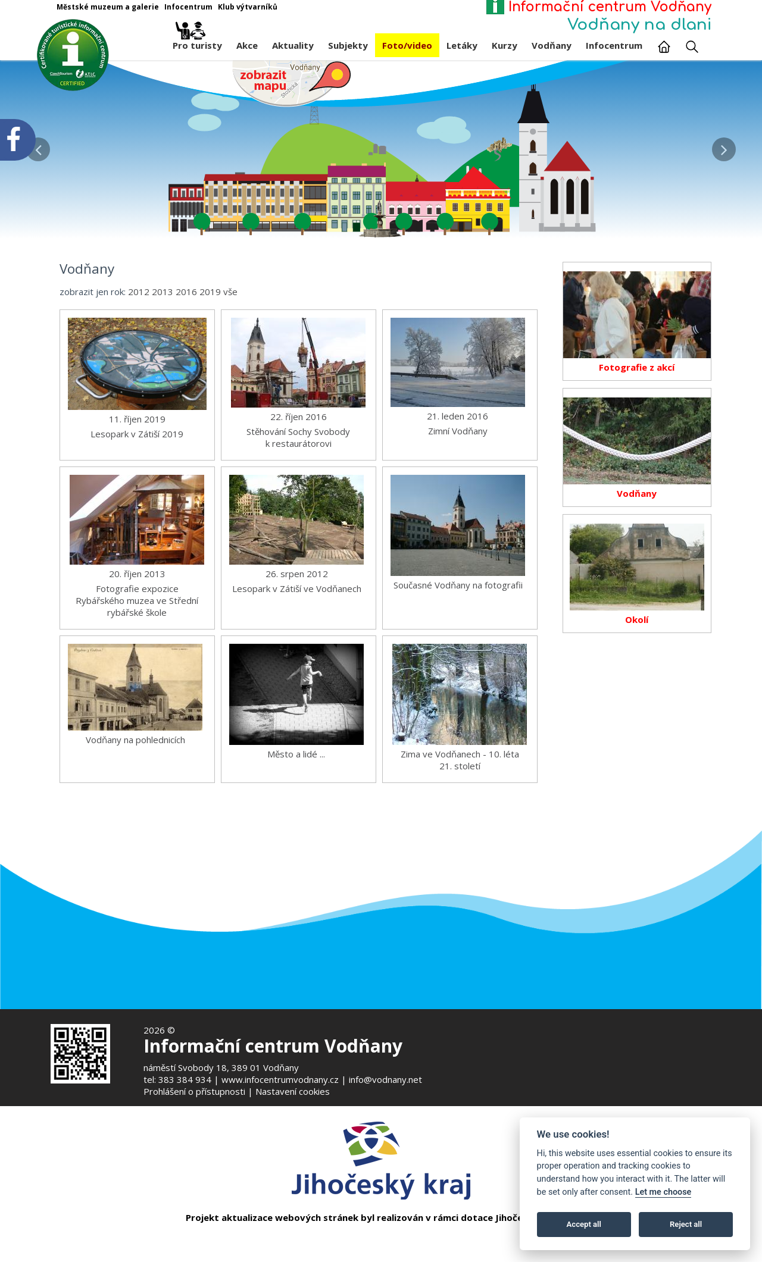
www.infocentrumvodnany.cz (280, 1079)
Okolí (636, 653)
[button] (724, 146)
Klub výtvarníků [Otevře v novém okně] (247, 7)
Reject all (686, 1224)
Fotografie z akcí (636, 401)
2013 (162, 325)
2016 (186, 325)
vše (230, 325)
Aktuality (293, 45)
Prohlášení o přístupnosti (194, 1091)
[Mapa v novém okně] (291, 83)
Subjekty (348, 45)
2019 (210, 325)
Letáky (461, 45)
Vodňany (552, 45)
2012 (138, 325)
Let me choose (663, 1192)
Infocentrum (614, 45)
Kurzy (504, 45)
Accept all (584, 1224)
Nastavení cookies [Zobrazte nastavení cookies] (292, 1091)
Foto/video (407, 45)
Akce (247, 45)
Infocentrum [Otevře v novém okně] (188, 7)
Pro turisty (197, 42)
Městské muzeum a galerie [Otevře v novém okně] (108, 7)
